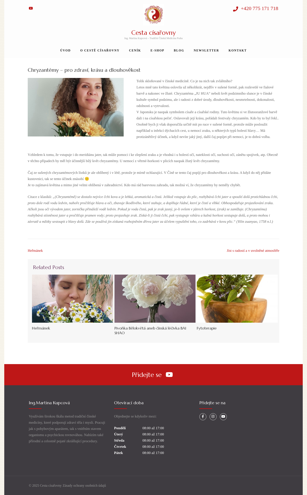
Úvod (65, 50)
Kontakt (238, 50)
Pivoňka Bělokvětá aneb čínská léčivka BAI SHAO (150, 330)
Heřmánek (35, 251)
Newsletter (206, 50)
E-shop (157, 50)
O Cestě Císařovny (99, 50)
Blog (179, 50)
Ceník (135, 50)
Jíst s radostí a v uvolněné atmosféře (253, 251)
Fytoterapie (207, 328)
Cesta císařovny (153, 33)
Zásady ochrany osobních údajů (84, 485)
